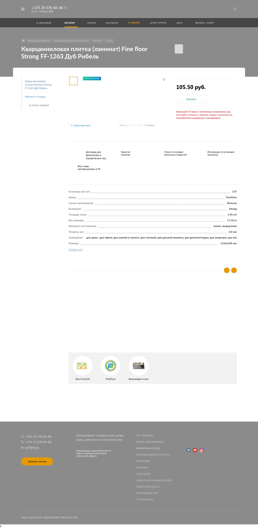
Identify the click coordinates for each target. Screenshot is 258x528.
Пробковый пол (147, 493)
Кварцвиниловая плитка (153, 454)
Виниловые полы (148, 448)
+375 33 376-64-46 (38, 442)
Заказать (191, 99)
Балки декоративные (150, 441)
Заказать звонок (37, 461)
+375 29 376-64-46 (47, 7)
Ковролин (143, 461)
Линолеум (143, 473)
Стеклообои (144, 499)
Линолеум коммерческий (154, 480)
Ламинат (142, 467)
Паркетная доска (148, 486)
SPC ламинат (145, 435)
